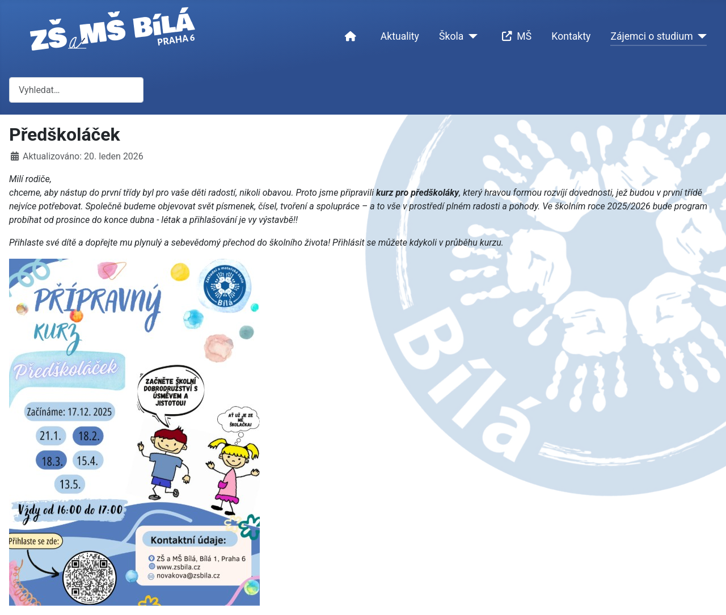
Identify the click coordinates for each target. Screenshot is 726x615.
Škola (451, 36)
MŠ (514, 36)
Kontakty (570, 36)
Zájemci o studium (651, 36)
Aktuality (400, 36)
